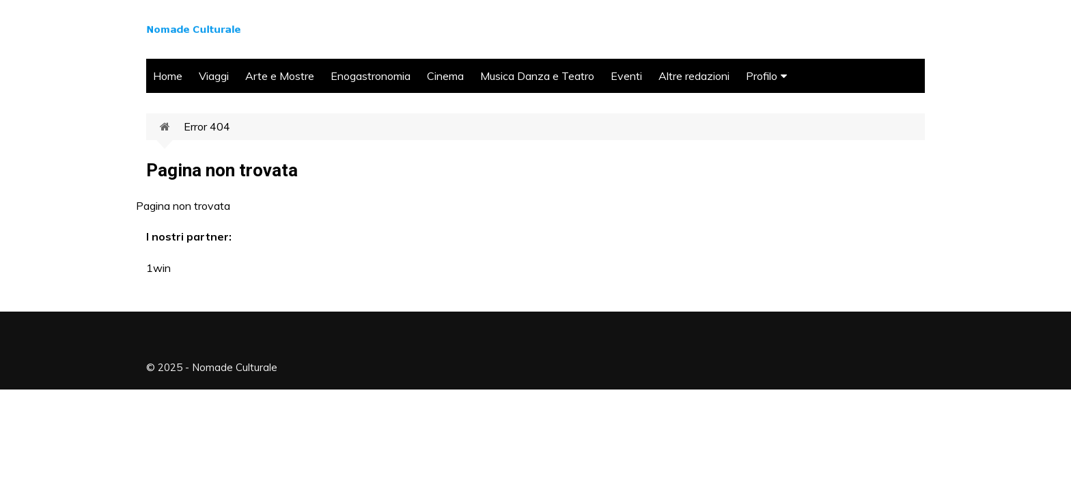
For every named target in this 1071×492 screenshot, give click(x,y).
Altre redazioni (693, 76)
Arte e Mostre (279, 76)
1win (158, 268)
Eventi (626, 76)
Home (167, 76)
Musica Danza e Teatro (537, 76)
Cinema (445, 76)
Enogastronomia (371, 76)
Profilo (761, 76)
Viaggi (214, 76)
